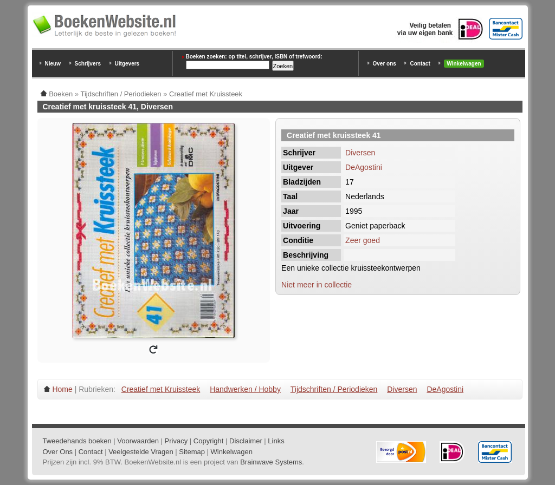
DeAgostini (363, 167)
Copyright (208, 441)
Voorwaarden (138, 441)
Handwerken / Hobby (245, 389)
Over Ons (58, 452)
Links (276, 441)
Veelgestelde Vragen (140, 452)
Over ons (384, 64)
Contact (420, 64)
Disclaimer (245, 441)
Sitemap (192, 452)
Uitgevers (127, 64)
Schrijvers (88, 64)
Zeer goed (362, 240)
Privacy (176, 441)
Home (62, 389)
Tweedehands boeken (77, 441)
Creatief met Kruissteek (161, 389)
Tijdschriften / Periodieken (334, 389)
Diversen (360, 152)
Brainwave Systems (271, 462)
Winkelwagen (464, 64)
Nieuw (53, 64)
